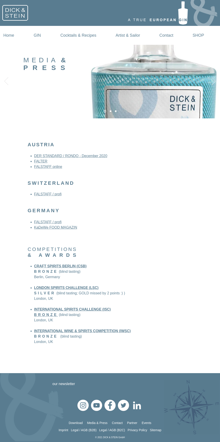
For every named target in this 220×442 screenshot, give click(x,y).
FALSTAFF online (48, 167)
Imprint (64, 430)
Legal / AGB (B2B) (85, 430)
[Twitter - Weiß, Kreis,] (123, 405)
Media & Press (97, 423)
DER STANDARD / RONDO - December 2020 (70, 156)
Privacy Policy (139, 430)
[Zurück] (6, 81)
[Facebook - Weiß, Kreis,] (110, 405)
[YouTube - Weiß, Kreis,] (96, 405)
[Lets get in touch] (105, 111)
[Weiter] (214, 81)
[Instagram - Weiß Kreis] (83, 405)
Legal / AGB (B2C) (112, 430)
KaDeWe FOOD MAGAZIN (55, 227)
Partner (134, 423)
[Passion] (116, 111)
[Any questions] (110, 111)
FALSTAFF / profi (48, 194)
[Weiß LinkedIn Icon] (137, 405)
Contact (119, 423)
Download (76, 423)
